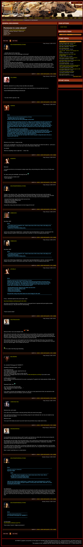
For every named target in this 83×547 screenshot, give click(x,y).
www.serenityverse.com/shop (34, 374)
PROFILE (31, 18)
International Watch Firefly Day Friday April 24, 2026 (69, 60)
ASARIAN (12, 105)
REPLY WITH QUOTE (45, 73)
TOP (51, 73)
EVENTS (66, 18)
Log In (79, 2)
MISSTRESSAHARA (15, 319)
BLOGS (53, 18)
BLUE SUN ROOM (39, 18)
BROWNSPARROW (14, 428)
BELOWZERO (13, 356)
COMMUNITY (47, 18)
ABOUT (79, 18)
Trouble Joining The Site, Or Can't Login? (67, 43)
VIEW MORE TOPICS (77, 76)
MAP (75, 18)
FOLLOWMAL (13, 77)
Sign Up (74, 2)
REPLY (38, 73)
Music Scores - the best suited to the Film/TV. (68, 57)
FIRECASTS (59, 18)
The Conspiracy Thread (64, 62)
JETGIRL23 (13, 269)
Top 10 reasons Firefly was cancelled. (66, 71)
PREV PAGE (5, 40)
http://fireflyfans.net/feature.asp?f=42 (12, 522)
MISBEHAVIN (13, 213)
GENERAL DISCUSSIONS (18, 20)
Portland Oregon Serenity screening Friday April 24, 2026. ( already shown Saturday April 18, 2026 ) (69, 66)
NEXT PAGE (15, 40)
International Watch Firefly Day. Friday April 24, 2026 (69, 68)
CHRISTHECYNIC (14, 401)
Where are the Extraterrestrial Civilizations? (68, 45)
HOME (25, 18)
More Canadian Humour (64, 48)
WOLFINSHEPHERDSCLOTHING (17, 30)
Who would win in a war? (64, 73)
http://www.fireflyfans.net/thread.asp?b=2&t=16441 (15, 301)
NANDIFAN (13, 158)
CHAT (71, 18)
